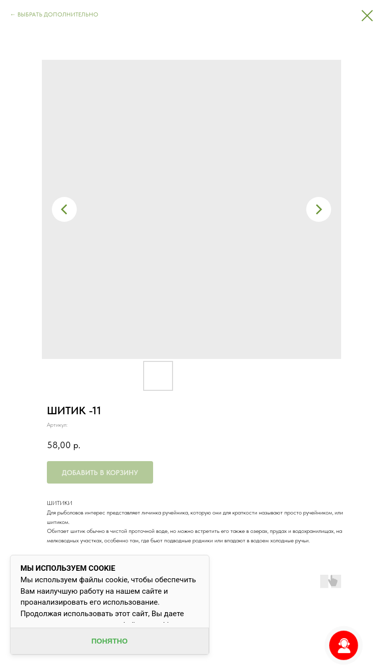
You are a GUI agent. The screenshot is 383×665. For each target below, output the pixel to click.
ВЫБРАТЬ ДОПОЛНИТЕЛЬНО (57, 14)
